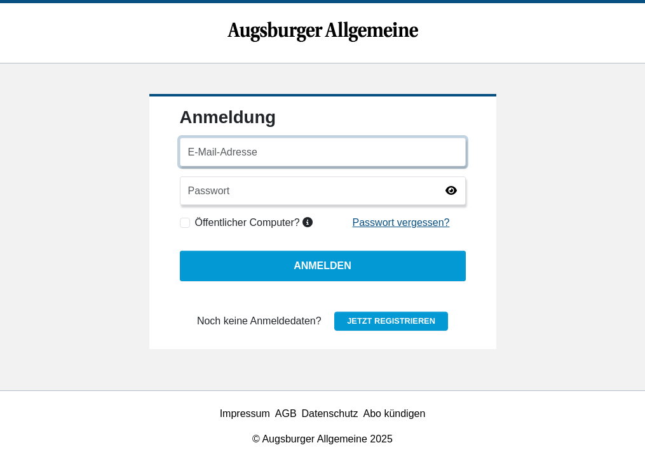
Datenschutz (330, 413)
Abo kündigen (394, 413)
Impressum (245, 413)
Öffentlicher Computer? (254, 222)
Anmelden (322, 265)
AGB (286, 413)
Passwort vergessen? (401, 222)
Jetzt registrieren (391, 321)
